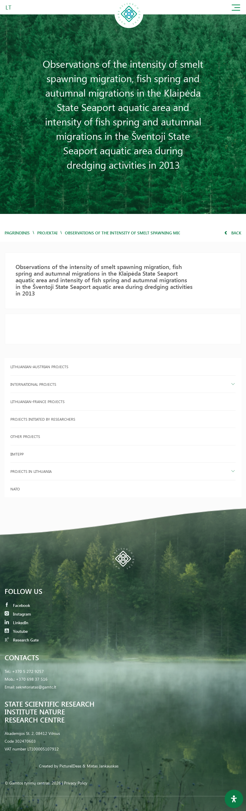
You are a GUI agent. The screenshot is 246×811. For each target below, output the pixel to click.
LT (8, 7)
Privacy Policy (75, 783)
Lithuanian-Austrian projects (39, 366)
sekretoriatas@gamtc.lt (36, 687)
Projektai (47, 233)
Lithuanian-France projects (37, 401)
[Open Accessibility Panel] (234, 799)
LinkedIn (16, 622)
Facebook (17, 605)
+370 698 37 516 (32, 679)
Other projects (25, 436)
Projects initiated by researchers (42, 419)
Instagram (18, 614)
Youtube (16, 631)
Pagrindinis (17, 233)
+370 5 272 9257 (28, 671)
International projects (33, 384)
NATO (15, 488)
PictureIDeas (70, 766)
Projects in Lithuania (31, 471)
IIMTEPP (17, 453)
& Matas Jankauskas (100, 766)
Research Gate (22, 640)
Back (232, 233)
